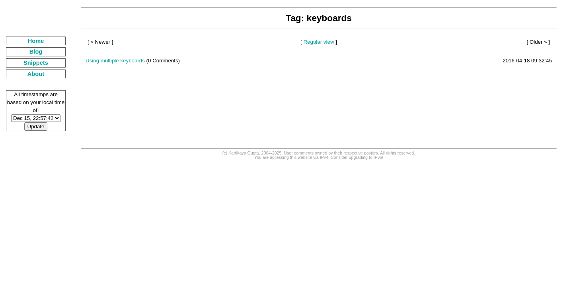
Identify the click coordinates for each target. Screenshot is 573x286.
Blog (36, 51)
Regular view (318, 42)
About (35, 74)
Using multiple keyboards (115, 61)
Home (36, 41)
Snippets (35, 63)
